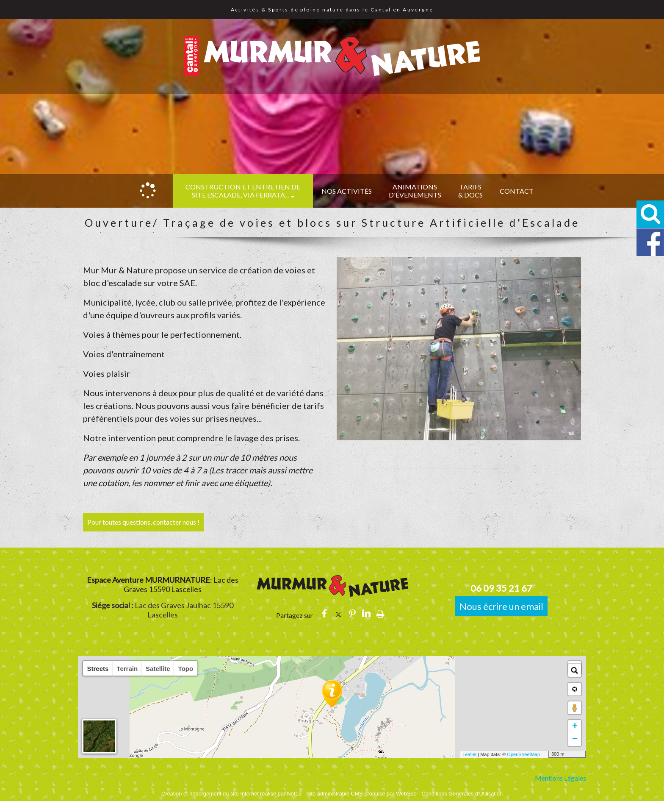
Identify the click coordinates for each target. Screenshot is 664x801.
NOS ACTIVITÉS (346, 191)
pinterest (352, 613)
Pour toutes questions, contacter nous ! (143, 522)
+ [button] (575, 726)
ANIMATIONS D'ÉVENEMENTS (415, 191)
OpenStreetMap (523, 754)
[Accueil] (147, 191)
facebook (324, 613)
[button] (650, 214)
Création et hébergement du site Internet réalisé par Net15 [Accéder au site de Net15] (231, 793)
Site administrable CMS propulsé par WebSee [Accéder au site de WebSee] (361, 793)
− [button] (575, 739)
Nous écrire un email (501, 606)
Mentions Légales (560, 778)
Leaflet (469, 754)
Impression (380, 613)
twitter (338, 613)
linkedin (366, 613)
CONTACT (517, 191)
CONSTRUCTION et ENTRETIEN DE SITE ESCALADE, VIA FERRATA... (242, 191)
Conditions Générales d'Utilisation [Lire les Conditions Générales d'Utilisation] (462, 793)
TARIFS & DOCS (470, 191)
